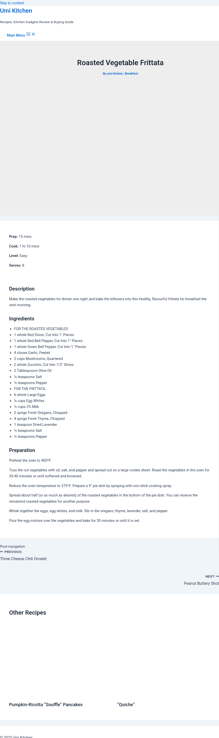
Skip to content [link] (12, 3)
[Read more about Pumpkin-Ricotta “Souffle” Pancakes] (60, 693)
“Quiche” (126, 704)
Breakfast (131, 73)
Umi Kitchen (16, 10)
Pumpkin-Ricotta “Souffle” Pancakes (46, 704)
